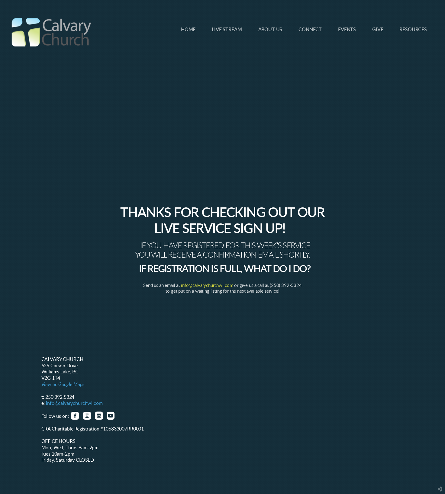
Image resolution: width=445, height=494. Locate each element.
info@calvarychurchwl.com (207, 285)
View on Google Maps (62, 384)
